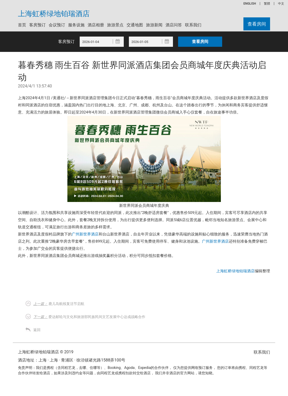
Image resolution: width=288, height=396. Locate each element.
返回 (36, 330)
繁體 (267, 3)
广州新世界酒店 (85, 234)
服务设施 (76, 24)
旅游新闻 (154, 24)
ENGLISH (249, 3)
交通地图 (135, 24)
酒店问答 (174, 24)
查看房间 (257, 24)
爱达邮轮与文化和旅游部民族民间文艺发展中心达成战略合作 (89, 317)
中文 (281, 3)
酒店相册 (96, 24)
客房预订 (37, 24)
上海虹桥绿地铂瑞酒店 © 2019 (45, 351)
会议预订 (57, 24)
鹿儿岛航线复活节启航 (58, 304)
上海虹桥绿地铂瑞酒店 (54, 13)
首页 (22, 24)
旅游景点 (115, 24)
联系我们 (193, 24)
